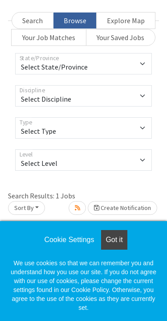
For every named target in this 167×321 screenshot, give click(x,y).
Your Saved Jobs (120, 37)
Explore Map (126, 20)
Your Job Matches (48, 37)
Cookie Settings (69, 239)
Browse (75, 20)
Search (32, 20)
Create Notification (122, 208)
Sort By (24, 208)
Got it (114, 239)
